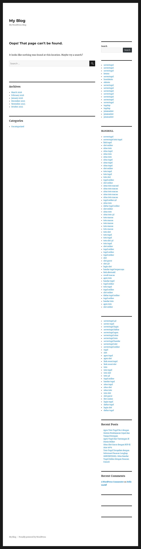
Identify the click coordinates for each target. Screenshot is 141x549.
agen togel (108, 355)
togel (106, 350)
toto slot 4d (108, 240)
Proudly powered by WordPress (32, 537)
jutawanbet (108, 111)
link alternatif (109, 272)
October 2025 (17, 107)
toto (105, 367)
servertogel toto (111, 338)
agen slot (108, 358)
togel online (108, 180)
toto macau (108, 217)
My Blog (17, 20)
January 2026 (17, 98)
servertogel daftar (111, 329)
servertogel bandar (112, 341)
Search (104, 46)
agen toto (107, 278)
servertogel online (112, 347)
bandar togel (108, 281)
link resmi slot (110, 364)
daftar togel (109, 405)
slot (105, 258)
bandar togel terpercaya (113, 269)
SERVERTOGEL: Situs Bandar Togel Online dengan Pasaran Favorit (116, 459)
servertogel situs (111, 335)
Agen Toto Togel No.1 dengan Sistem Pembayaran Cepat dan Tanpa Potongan (116, 433)
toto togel (107, 171)
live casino (108, 399)
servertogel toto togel (112, 139)
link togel (107, 142)
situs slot (108, 387)
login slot (107, 266)
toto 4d (107, 376)
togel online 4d (109, 200)
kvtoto (106, 74)
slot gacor (107, 261)
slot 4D (106, 264)
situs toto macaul (110, 186)
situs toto (107, 148)
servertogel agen (111, 332)
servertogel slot (110, 344)
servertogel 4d (110, 321)
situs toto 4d (108, 215)
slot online (108, 145)
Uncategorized (17, 126)
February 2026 (17, 95)
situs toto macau (110, 189)
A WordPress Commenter (112, 482)
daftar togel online (111, 206)
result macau (109, 275)
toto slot (107, 177)
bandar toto (108, 301)
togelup (107, 105)
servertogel (109, 65)
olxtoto (107, 82)
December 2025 (18, 101)
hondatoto (108, 79)
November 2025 (18, 104)
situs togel (107, 151)
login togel (108, 402)
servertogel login (111, 327)
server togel (109, 324)
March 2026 (16, 92)
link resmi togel (110, 361)
